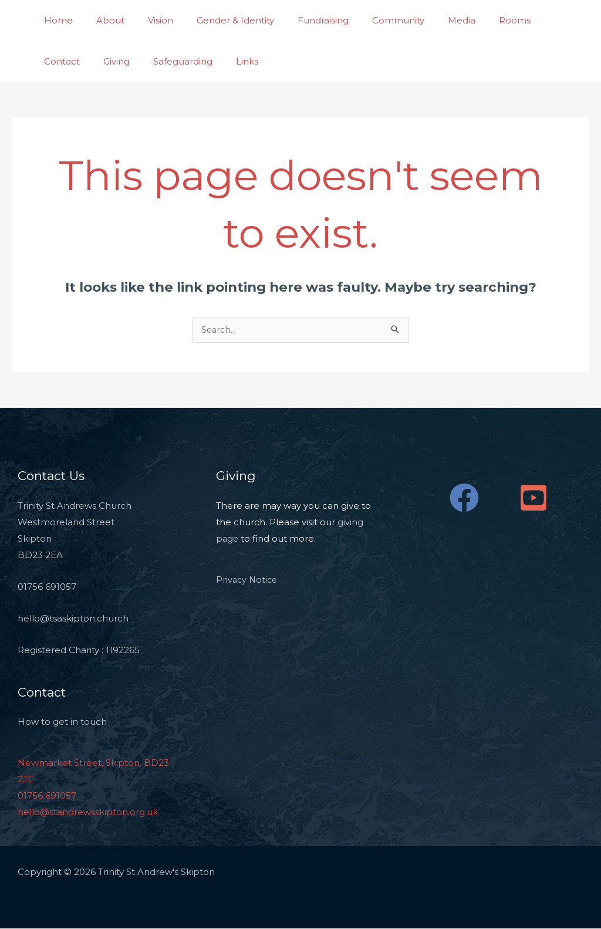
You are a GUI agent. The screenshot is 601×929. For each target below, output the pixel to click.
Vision (145, 20)
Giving (54, 61)
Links (173, 61)
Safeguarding (114, 61)
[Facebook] (464, 498)
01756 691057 (47, 796)
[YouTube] (533, 498)
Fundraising (296, 20)
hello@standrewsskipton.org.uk (88, 812)
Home (55, 20)
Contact (522, 20)
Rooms (471, 20)
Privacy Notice (248, 580)
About (101, 20)
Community (366, 20)
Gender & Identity (215, 20)
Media (423, 20)
